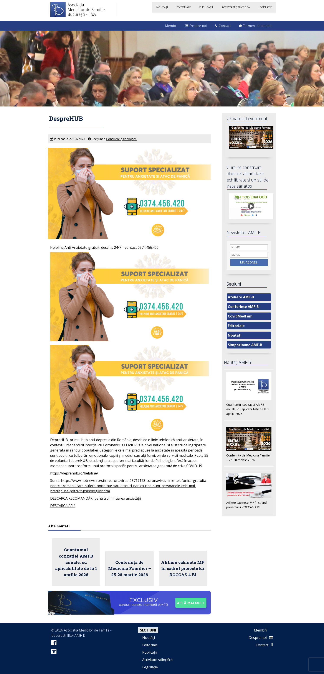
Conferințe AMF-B (243, 306)
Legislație (150, 667)
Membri (169, 26)
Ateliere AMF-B (241, 297)
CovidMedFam (240, 316)
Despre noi (196, 26)
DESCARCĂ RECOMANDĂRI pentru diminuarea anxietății (95, 498)
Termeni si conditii (256, 26)
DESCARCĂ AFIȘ (62, 505)
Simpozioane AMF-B (245, 344)
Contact (223, 26)
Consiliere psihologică (121, 139)
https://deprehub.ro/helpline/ (74, 473)
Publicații (149, 652)
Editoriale (236, 325)
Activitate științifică (157, 659)
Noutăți (234, 335)
